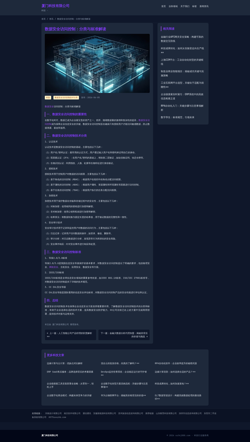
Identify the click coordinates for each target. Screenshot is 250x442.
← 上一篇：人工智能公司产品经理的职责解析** (69, 335)
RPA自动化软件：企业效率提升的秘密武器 (176, 363)
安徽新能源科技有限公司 (104, 413)
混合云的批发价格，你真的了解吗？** (120, 363)
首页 (163, 6)
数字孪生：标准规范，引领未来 (177, 117)
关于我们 (184, 6)
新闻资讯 (204, 6)
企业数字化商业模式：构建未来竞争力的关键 (69, 395)
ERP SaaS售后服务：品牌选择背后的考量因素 (70, 371)
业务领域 (173, 6)
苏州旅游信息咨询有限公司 (130, 413)
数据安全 (49, 106)
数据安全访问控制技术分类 (66, 97)
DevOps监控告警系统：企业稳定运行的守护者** (124, 373)
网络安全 (53, 267)
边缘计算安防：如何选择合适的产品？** (175, 371)
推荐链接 (149, 413)
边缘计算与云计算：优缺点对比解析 (65, 363)
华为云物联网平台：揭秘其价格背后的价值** (123, 395)
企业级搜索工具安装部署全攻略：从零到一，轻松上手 (70, 385)
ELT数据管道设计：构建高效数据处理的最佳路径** (178, 397)
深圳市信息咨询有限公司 (190, 413)
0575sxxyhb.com (57, 417)
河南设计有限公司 (53, 413)
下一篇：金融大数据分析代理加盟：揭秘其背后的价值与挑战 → (124, 335)
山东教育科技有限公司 (166, 413)
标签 (194, 6)
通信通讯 (87, 413)
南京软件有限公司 (72, 413)
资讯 (51, 19)
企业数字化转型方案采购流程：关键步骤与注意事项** (124, 385)
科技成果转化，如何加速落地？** (172, 383)
